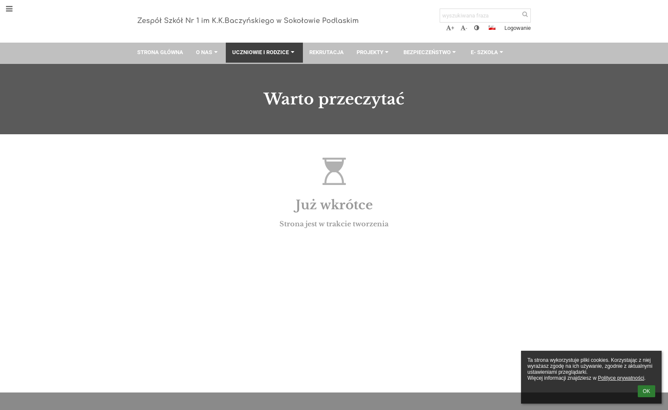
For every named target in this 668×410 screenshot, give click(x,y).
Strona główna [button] (160, 52)
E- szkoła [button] (488, 52)
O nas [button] (207, 52)
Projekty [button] (374, 52)
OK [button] (646, 391)
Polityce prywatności (621, 378)
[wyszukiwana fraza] (485, 16)
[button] (492, 28)
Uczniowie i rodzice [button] (264, 52)
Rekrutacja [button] (326, 52)
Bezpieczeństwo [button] (430, 52)
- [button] (464, 28)
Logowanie (517, 28)
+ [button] (450, 28)
